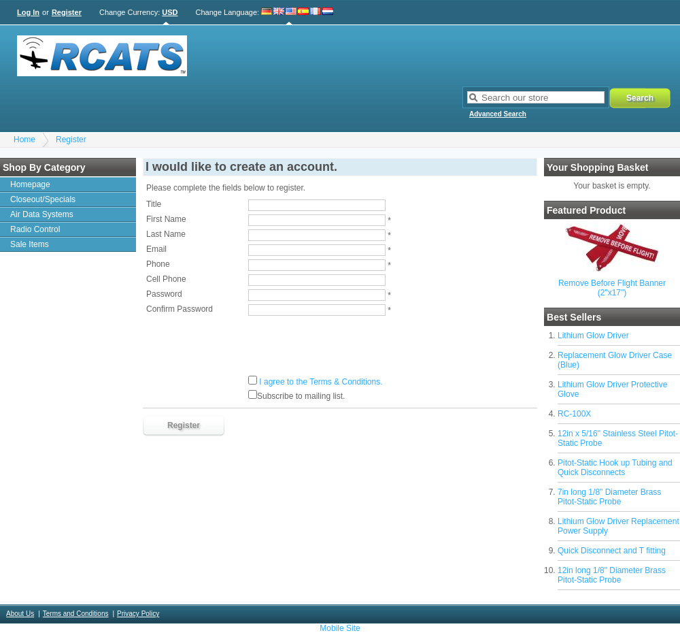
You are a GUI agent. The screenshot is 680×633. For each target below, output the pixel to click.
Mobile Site (340, 628)
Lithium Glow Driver (593, 335)
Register (67, 12)
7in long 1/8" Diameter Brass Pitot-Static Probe (609, 496)
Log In (28, 12)
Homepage (30, 184)
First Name (166, 219)
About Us (20, 613)
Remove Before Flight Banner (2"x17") (612, 287)
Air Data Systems (41, 214)
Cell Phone (166, 279)
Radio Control (35, 229)
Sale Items (29, 244)
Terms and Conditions (76, 613)
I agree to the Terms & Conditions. (320, 382)
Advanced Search (497, 114)
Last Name (166, 234)
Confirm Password (179, 309)
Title (153, 204)
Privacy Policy (138, 613)
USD (169, 12)
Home (24, 139)
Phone (158, 264)
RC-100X (574, 414)
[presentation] (249, 345)
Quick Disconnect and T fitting (612, 550)
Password (164, 294)
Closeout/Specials (42, 199)
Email (156, 249)
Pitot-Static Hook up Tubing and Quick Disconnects (615, 467)
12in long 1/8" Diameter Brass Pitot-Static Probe (612, 575)
